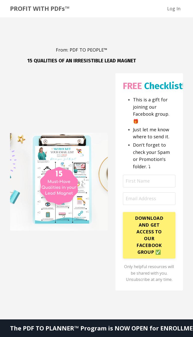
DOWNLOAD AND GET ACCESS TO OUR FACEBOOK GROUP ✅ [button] (149, 235)
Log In (173, 9)
